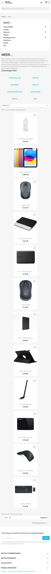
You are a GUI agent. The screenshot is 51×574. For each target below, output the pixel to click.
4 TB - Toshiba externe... (25, 437)
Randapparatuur (9, 38)
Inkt (4, 46)
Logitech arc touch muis (25, 470)
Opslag (6, 30)
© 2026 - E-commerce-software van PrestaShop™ (18, 571)
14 (10, 518)
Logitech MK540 (25, 504)
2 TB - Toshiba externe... (25, 338)
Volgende (44, 518)
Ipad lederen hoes (25, 371)
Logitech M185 (25, 305)
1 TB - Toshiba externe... (25, 271)
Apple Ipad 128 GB (25, 172)
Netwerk (6, 32)
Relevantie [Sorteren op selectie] (25, 105)
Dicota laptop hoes (25, 238)
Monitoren (7, 40)
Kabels (5, 43)
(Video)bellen (8, 27)
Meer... (7, 22)
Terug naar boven (40, 523)
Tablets (6, 35)
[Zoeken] (25, 8)
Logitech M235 (25, 205)
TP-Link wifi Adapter (25, 404)
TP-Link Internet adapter (25, 139)
